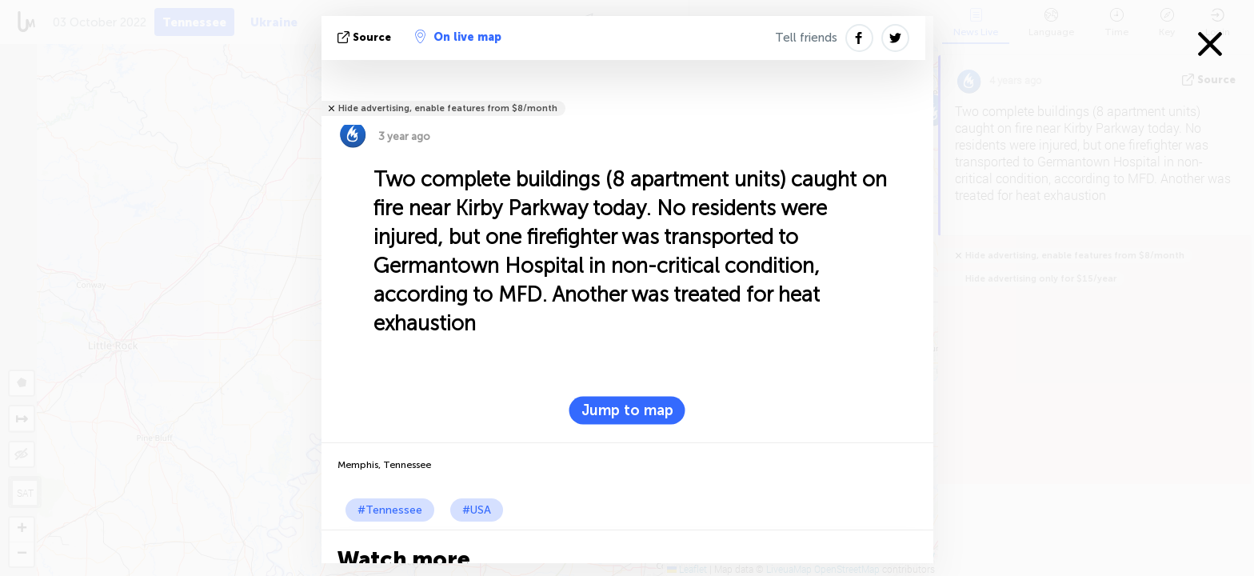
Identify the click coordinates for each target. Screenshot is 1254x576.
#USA (476, 510)
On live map (458, 37)
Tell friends (806, 37)
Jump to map (627, 410)
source (366, 37)
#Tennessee (389, 510)
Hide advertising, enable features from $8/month (447, 108)
